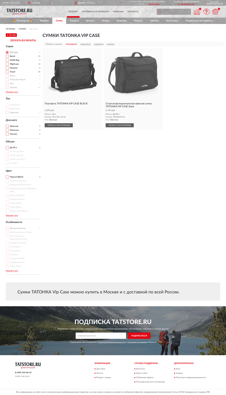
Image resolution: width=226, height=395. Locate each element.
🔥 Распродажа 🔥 (23, 21)
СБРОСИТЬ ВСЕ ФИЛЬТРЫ (23, 40)
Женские (14, 126)
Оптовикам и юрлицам (95, 12)
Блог (178, 369)
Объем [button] (10, 141)
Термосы (74, 21)
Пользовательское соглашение (150, 382)
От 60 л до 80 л (17, 155)
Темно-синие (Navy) (19, 211)
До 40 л (13, 148)
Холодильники (17, 262)
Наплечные (15, 247)
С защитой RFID (17, 258)
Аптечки (90, 21)
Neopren (14, 68)
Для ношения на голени (21, 232)
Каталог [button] (73, 12)
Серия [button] (9, 46)
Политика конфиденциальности (191, 378)
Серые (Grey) (15, 203)
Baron (12, 76)
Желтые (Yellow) (17, 195)
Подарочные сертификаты (199, 21)
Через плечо (15, 266)
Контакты (133, 12)
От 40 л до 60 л (17, 152)
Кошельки (121, 21)
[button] (186, 4)
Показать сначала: (53, 44)
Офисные (14, 113)
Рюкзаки (44, 21)
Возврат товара (103, 378)
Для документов (17, 228)
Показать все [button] (12, 92)
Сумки (59, 21)
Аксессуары (172, 21)
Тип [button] (8, 98)
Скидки (179, 373)
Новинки (118, 12)
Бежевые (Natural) (18, 181)
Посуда (105, 21)
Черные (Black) (16, 177)
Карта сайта (141, 373)
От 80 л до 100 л (17, 159)
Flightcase (14, 64)
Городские (15, 105)
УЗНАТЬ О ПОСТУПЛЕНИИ (59, 125)
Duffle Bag (14, 60)
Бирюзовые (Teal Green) (20, 185)
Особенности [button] (14, 222)
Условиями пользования (137, 342)
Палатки (138, 21)
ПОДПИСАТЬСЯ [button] (139, 336)
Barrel (12, 56)
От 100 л (14, 163)
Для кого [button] (11, 120)
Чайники (154, 21)
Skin (12, 84)
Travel (12, 72)
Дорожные (15, 109)
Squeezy (13, 87)
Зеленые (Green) (17, 199)
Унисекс (13, 134)
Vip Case (14, 52)
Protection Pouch (18, 80)
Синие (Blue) (15, 207)
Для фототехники (18, 243)
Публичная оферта (145, 378)
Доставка (100, 369)
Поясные (14, 255)
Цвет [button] (9, 171)
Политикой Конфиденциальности (112, 342)
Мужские (14, 130)
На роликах (15, 251)
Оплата (99, 373)
